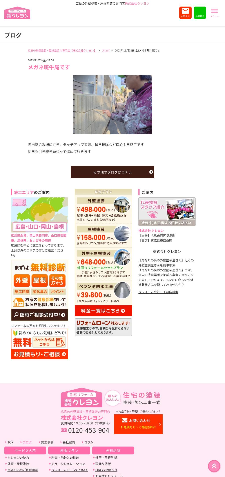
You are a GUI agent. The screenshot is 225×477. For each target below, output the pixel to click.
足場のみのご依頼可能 (22, 470)
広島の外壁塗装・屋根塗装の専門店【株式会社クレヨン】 (62, 50)
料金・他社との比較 (65, 457)
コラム (88, 442)
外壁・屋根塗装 (18, 463)
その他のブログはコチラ (112, 172)
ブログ (106, 50)
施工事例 (47, 442)
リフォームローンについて (69, 470)
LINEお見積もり (106, 470)
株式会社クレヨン (167, 251)
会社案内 (69, 442)
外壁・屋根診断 (106, 457)
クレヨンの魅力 (18, 457)
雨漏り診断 (103, 463)
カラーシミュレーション (68, 463)
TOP (10, 442)
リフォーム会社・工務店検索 (158, 292)
